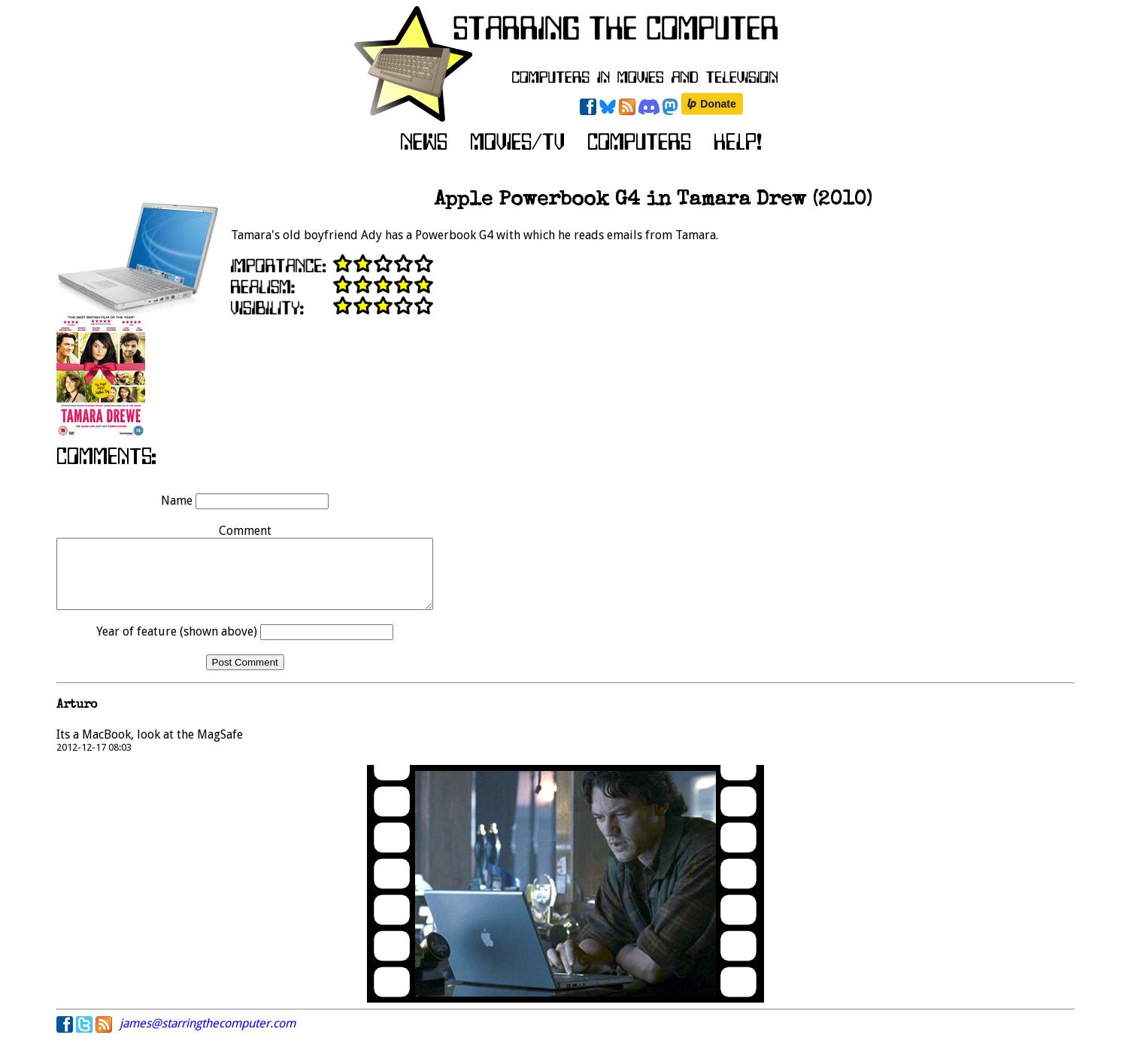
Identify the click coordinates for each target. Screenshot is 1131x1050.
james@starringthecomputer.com (208, 1037)
